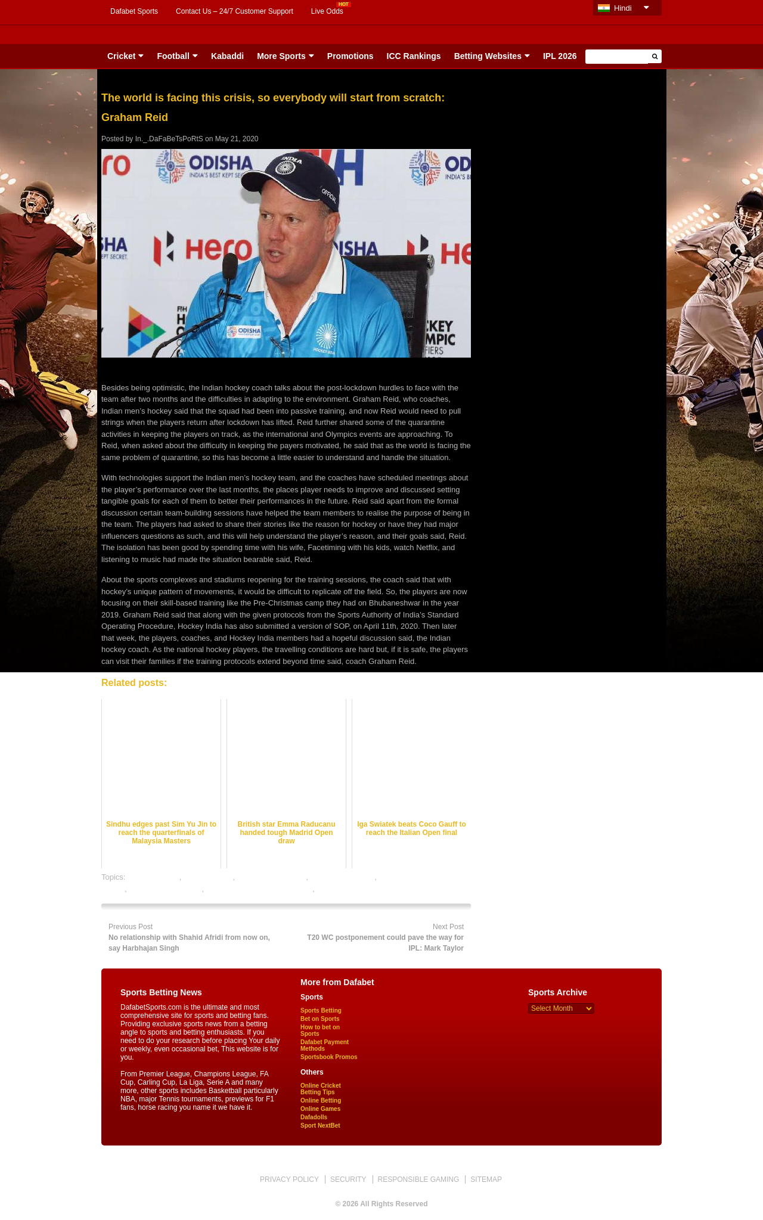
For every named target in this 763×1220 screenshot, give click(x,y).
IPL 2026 (560, 56)
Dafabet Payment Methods (324, 1045)
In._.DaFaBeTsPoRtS (169, 139)
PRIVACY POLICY (289, 1179)
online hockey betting (165, 888)
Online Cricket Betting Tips (320, 1088)
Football (173, 56)
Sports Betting (321, 1010)
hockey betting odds (271, 877)
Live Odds (327, 11)
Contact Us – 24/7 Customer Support (234, 11)
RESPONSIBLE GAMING (419, 1179)
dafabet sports (208, 877)
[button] (655, 56)
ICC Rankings (414, 56)
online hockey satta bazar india (259, 888)
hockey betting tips (343, 877)
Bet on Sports (320, 1019)
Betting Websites (488, 56)
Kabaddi (227, 56)
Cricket (121, 56)
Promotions (350, 56)
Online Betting (320, 1100)
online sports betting (351, 888)
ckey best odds (153, 877)
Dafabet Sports (134, 11)
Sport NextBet (320, 1125)
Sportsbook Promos (329, 1057)
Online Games (320, 1109)
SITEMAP (486, 1179)
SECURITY (348, 1179)
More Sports (281, 56)
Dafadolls (313, 1117)
